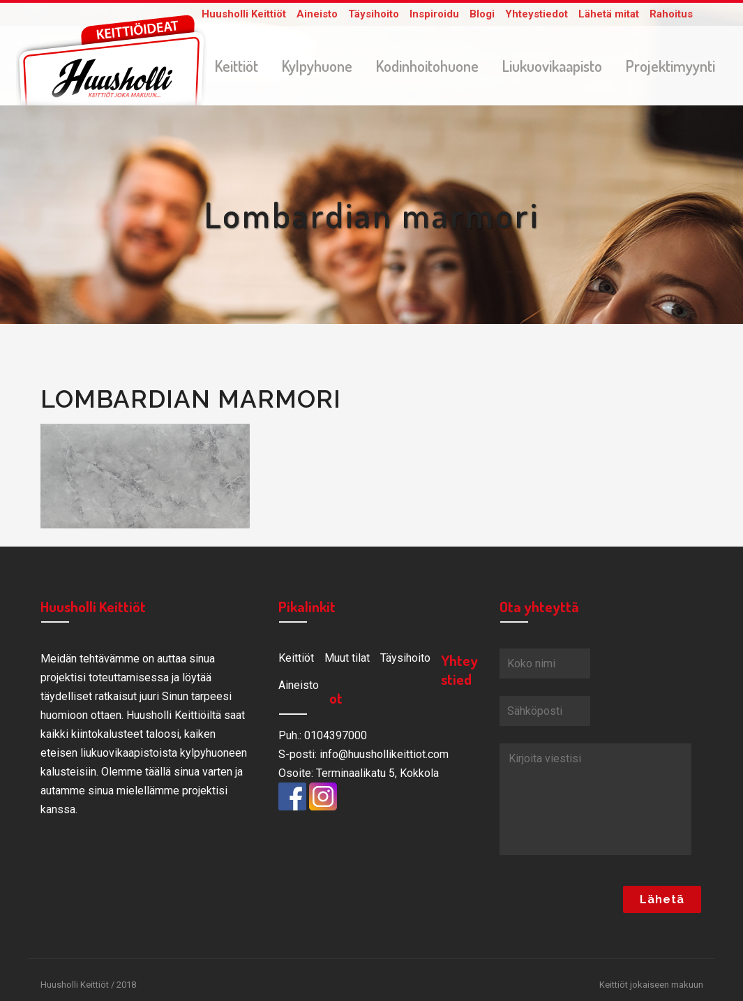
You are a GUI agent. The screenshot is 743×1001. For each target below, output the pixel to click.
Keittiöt (296, 660)
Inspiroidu (434, 14)
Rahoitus (671, 14)
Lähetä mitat (608, 14)
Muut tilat (347, 660)
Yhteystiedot (536, 14)
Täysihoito (373, 14)
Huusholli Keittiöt (244, 14)
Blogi (482, 14)
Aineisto (317, 14)
